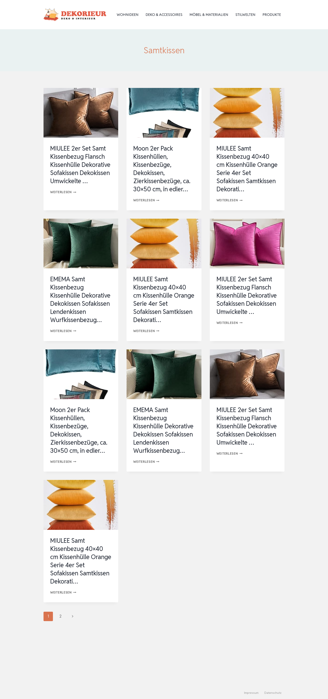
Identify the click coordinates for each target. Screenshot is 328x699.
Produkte (272, 14)
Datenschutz (273, 693)
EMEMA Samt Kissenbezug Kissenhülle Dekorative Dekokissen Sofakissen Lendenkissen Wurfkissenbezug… (77, 315)
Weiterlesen (63, 200)
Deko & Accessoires (164, 14)
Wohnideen (127, 14)
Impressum (251, 693)
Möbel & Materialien (209, 14)
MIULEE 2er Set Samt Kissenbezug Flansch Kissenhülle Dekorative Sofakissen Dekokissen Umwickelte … (80, 168)
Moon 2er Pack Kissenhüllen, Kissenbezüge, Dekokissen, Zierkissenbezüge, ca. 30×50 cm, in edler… (162, 168)
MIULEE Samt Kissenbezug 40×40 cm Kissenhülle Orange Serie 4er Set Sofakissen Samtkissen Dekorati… (245, 172)
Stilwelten (245, 14)
